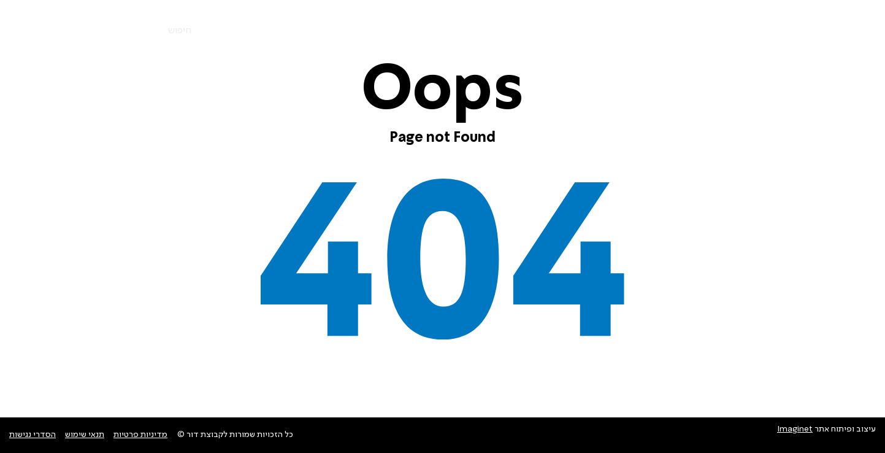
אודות (634, 31)
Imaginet (795, 429)
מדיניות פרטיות (140, 434)
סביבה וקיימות (577, 31)
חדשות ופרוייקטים (494, 31)
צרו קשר (423, 31)
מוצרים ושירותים (765, 31)
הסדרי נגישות (32, 434)
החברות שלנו (689, 31)
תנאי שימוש (84, 434)
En (100, 31)
